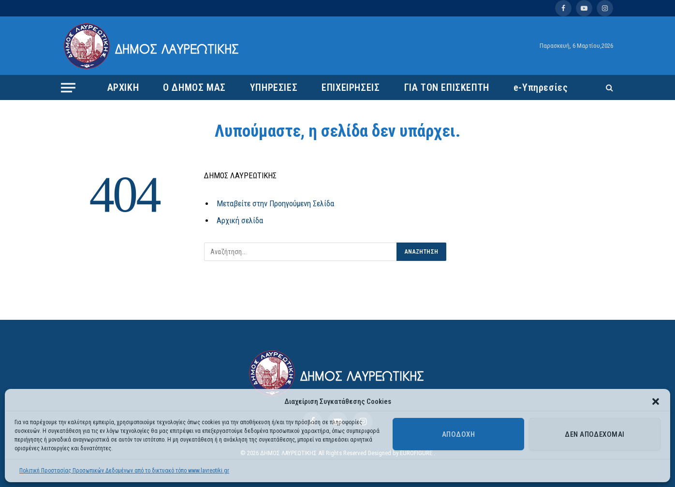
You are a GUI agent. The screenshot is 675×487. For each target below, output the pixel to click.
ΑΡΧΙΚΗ (123, 87)
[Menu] (68, 87)
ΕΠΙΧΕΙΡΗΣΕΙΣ (351, 87)
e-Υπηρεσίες (541, 87)
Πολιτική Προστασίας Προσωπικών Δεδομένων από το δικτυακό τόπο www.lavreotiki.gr (124, 470)
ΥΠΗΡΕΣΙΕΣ (273, 87)
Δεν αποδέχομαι (594, 434)
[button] (655, 401)
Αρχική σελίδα (240, 220)
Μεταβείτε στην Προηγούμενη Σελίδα (275, 203)
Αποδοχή (458, 434)
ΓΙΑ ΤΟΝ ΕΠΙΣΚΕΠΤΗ (446, 87)
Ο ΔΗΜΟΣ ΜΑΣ (194, 87)
